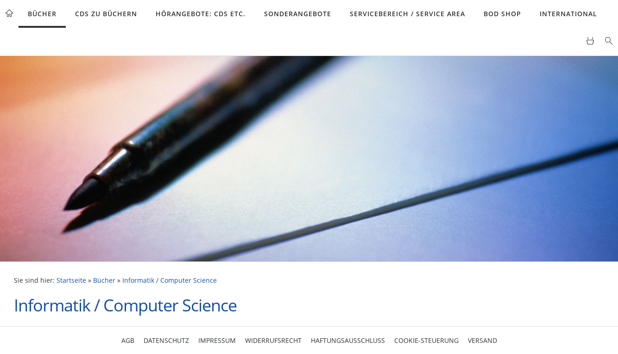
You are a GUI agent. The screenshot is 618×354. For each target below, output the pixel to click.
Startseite (71, 280)
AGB (127, 340)
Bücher (42, 13)
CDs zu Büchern (106, 13)
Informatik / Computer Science (169, 280)
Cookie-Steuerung (426, 340)
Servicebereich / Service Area (407, 13)
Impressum (217, 340)
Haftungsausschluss (348, 340)
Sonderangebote (297, 13)
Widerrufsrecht (273, 340)
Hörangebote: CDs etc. (201, 13)
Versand (482, 340)
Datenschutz (166, 340)
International (568, 13)
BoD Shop (502, 13)
